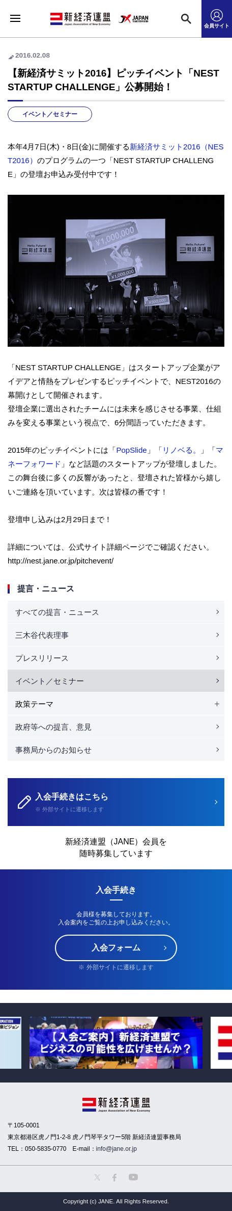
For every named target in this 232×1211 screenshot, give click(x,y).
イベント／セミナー (49, 114)
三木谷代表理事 (42, 635)
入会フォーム (116, 947)
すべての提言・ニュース (57, 612)
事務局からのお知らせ (53, 749)
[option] (116, 1043)
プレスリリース (42, 658)
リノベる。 (181, 450)
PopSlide (131, 450)
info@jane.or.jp (116, 1148)
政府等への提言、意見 (53, 727)
